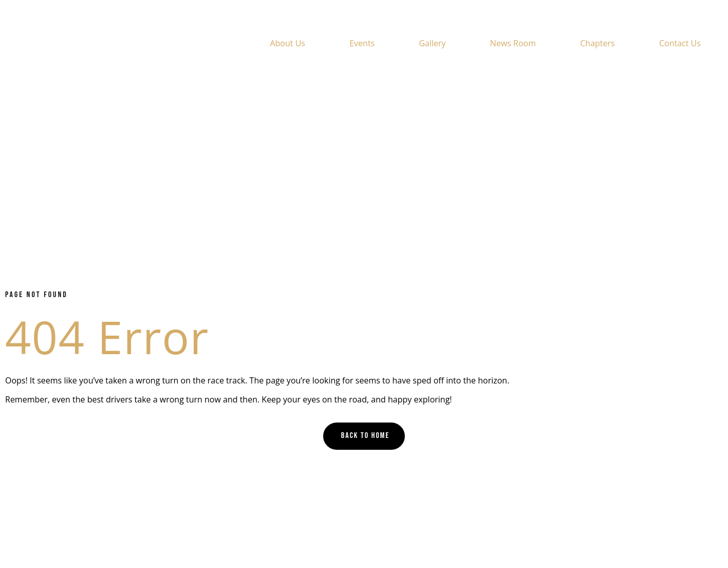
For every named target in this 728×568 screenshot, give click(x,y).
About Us (287, 43)
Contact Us (680, 43)
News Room (513, 43)
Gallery (432, 43)
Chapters (597, 43)
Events (362, 43)
